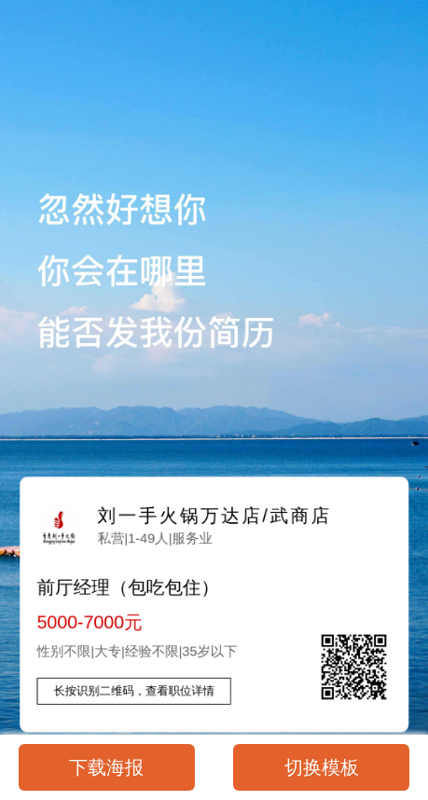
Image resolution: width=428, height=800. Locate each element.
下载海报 (106, 767)
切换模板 (321, 767)
